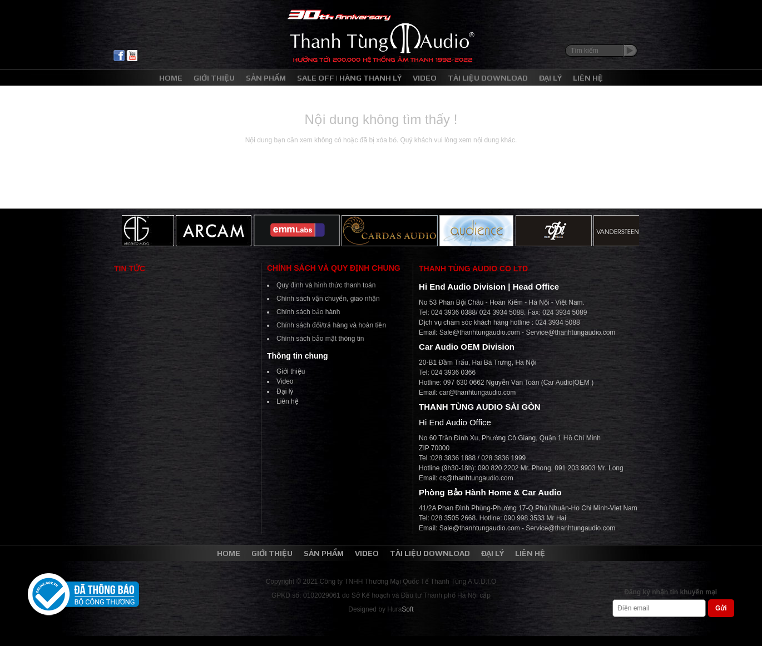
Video (284, 381)
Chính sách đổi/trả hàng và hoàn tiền (331, 325)
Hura (400, 609)
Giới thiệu (290, 371)
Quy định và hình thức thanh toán (325, 285)
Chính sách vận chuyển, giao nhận (328, 298)
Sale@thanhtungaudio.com (479, 332)
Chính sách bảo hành (308, 312)
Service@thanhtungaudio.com (570, 332)
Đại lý (284, 391)
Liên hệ (287, 401)
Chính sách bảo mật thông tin (320, 338)
